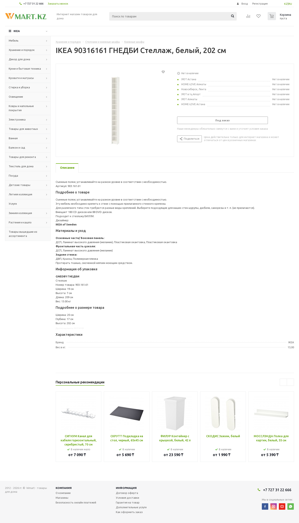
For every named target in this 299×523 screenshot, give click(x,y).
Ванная (13, 138)
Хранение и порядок (22, 49)
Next (290, 382)
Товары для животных (23, 128)
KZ (286, 3)
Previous (283, 382)
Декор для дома (19, 59)
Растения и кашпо (20, 222)
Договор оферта (127, 492)
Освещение (16, 96)
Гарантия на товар (128, 502)
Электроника (17, 119)
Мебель (13, 40)
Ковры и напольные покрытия (21, 108)
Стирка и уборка (19, 87)
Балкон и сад (17, 147)
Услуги (13, 203)
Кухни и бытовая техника (25, 68)
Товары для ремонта (22, 156)
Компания (64, 487)
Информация (126, 487)
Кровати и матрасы (21, 77)
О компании (63, 492)
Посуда (13, 175)
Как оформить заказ (129, 512)
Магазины (62, 497)
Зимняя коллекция (20, 213)
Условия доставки (127, 497)
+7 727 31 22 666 (33, 3)
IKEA (16, 31)
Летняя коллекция (20, 194)
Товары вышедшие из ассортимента (23, 233)
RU (290, 3)
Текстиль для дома (21, 166)
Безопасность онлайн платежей (76, 502)
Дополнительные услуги (131, 507)
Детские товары (19, 184)
